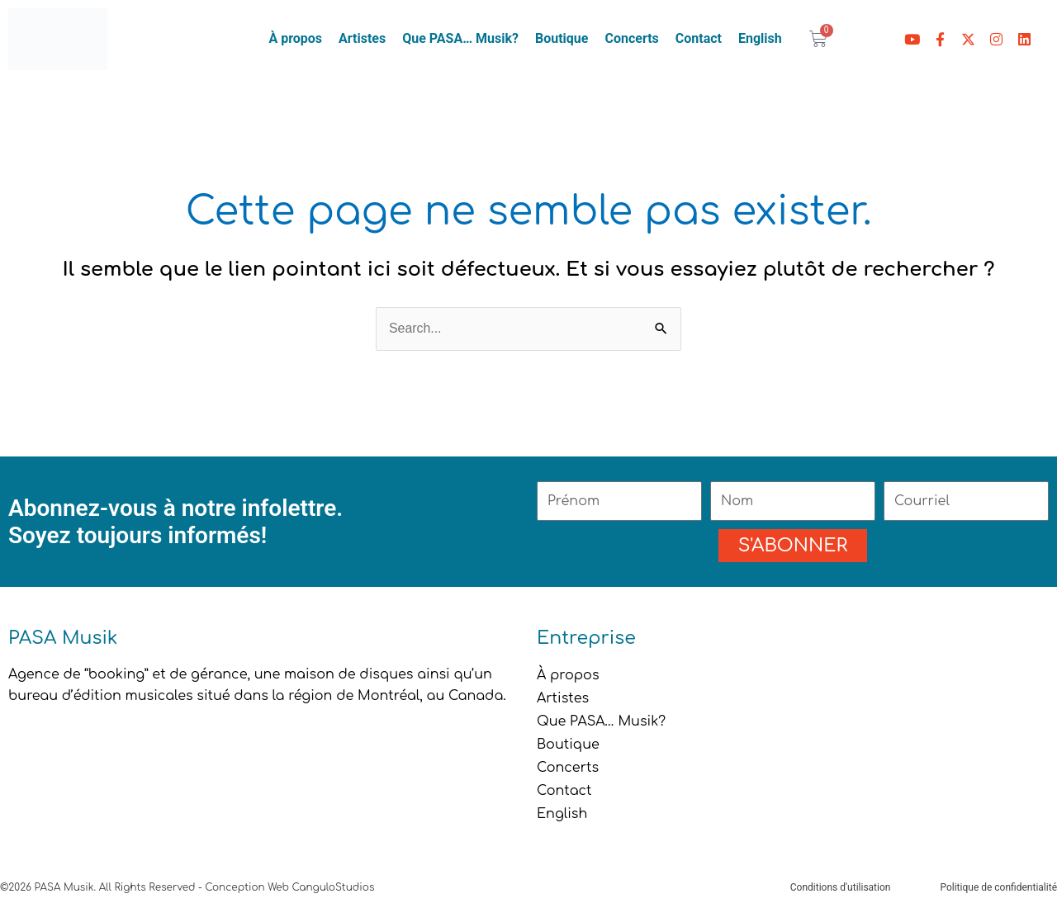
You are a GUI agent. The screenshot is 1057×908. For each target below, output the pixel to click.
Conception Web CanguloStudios (289, 887)
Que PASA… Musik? (460, 38)
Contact (698, 38)
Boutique (561, 38)
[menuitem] (760, 39)
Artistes (362, 38)
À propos (295, 38)
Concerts (631, 38)
